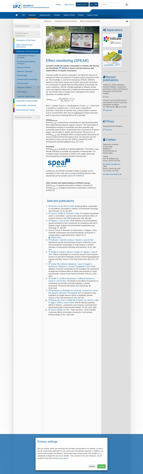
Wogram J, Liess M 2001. (60, 221)
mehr (107, 97)
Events (80, 15)
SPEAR (64, 68)
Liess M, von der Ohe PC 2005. (62, 206)
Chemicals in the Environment (27, 51)
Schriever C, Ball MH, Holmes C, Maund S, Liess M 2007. (72, 240)
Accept (101, 466)
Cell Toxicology (22, 83)
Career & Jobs (92, 15)
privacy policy (63, 458)
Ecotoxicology (22, 75)
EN (96, 4)
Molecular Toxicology (24, 71)
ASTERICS (79, 176)
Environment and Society (25, 110)
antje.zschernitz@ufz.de (113, 174)
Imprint (58, 5)
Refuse (92, 466)
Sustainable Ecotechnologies (27, 101)
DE (92, 4)
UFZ (23, 15)
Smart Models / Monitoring (26, 105)
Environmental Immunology (27, 79)
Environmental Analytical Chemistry (26, 63)
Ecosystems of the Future (25, 40)
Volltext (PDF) (56, 238)
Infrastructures (44, 15)
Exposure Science (23, 67)
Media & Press (69, 15)
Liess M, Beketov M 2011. (60, 310)
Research (32, 15)
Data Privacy (69, 5)
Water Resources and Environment (24, 46)
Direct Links (82, 4)
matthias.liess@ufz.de (112, 164)
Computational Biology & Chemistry (26, 57)
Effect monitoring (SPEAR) (90, 21)
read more (108, 110)
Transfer (57, 15)
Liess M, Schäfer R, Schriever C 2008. (65, 213)
